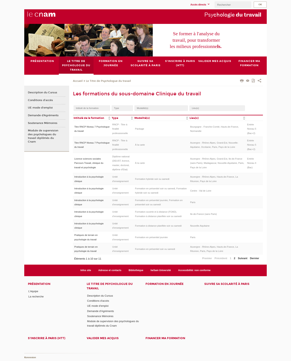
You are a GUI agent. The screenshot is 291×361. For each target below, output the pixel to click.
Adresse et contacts (109, 270)
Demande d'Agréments (43, 115)
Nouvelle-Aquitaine (200, 225)
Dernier (254, 258)
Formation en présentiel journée (151, 237)
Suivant (242, 258)
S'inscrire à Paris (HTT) (46, 338)
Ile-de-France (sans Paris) (203, 214)
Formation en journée (164, 284)
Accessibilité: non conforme (194, 270)
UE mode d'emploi (40, 107)
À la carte (140, 145)
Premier (207, 258)
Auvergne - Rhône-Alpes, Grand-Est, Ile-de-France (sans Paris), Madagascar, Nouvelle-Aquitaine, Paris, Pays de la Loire (217, 162)
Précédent (221, 258)
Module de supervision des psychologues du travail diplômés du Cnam (43, 136)
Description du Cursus (42, 92)
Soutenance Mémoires (42, 123)
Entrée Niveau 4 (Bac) (251, 162)
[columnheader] (92, 118)
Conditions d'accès (40, 100)
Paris (192, 202)
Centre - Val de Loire (200, 190)
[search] (233, 4)
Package (139, 129)
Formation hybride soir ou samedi (152, 179)
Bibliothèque (136, 270)
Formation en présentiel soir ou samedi (155, 249)
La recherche (36, 296)
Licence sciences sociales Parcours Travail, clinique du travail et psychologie (88, 162)
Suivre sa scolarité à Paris (226, 284)
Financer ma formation (165, 338)
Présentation (39, 284)
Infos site (85, 270)
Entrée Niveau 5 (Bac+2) (251, 128)
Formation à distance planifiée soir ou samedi (158, 225)
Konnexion (30, 357)
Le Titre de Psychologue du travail (108, 80)
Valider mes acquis (103, 338)
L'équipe (33, 291)
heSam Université (161, 270)
